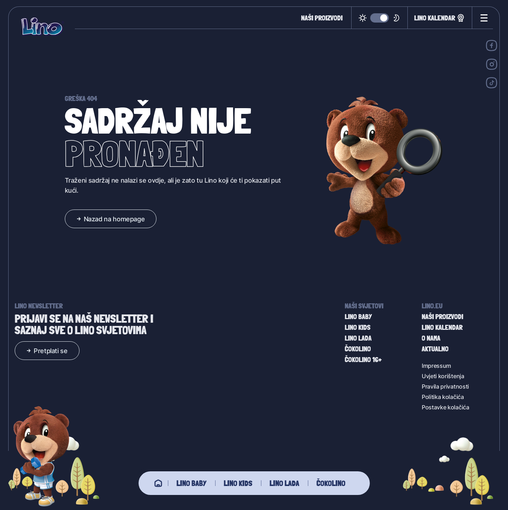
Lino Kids (238, 483)
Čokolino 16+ (363, 359)
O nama (431, 338)
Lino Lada (284, 483)
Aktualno (435, 348)
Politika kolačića (443, 397)
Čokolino (330, 483)
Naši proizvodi (322, 17)
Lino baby (191, 483)
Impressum (436, 365)
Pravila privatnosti (445, 386)
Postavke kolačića (445, 407)
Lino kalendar (439, 18)
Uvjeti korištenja (443, 376)
